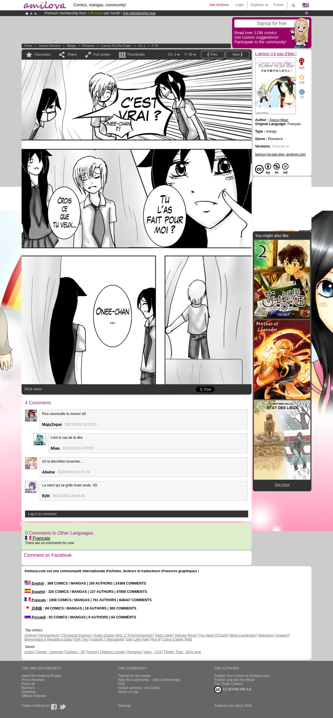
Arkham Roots (186, 635)
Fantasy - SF (75, 652)
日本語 (33, 608)
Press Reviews (33, 680)
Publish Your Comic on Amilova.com (241, 676)
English (34, 583)
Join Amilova (218, 5)
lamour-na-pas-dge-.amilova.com (280, 154)
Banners (28, 688)
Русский (35, 617)
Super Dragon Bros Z (109, 635)
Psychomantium (140, 635)
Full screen (101, 55)
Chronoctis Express (76, 635)
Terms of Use (128, 692)
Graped (281, 635)
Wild (188, 639)
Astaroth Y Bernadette (107, 639)
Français (37, 538)
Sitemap (124, 706)
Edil (129, 639)
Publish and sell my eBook (234, 680)
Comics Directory (49, 45)
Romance (88, 45)
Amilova (30, 635)
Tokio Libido (164, 635)
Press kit (28, 684)
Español (34, 592)
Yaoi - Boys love (188, 652)
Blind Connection (243, 635)
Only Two (81, 639)
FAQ (121, 684)
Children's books (112, 652)
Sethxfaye (265, 635)
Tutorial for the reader (134, 676)
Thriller (169, 652)
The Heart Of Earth (213, 635)
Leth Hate (141, 639)
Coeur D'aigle (173, 639)
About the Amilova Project (41, 676)
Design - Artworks (49, 652)
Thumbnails (136, 55)
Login (239, 5)
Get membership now (139, 13)
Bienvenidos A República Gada (48, 639)
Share (71, 55)
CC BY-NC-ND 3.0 (232, 689)
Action (29, 652)
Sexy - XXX (153, 652)
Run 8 (155, 639)
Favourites (43, 55)
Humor (92, 652)
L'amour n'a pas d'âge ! (116, 45)
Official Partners (34, 696)
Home (28, 45)
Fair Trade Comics (228, 684)
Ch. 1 (141, 45)
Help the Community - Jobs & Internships (149, 680)
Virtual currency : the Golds (139, 688)
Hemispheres (49, 635)
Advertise (29, 692)
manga (71, 45)
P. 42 (155, 45)
